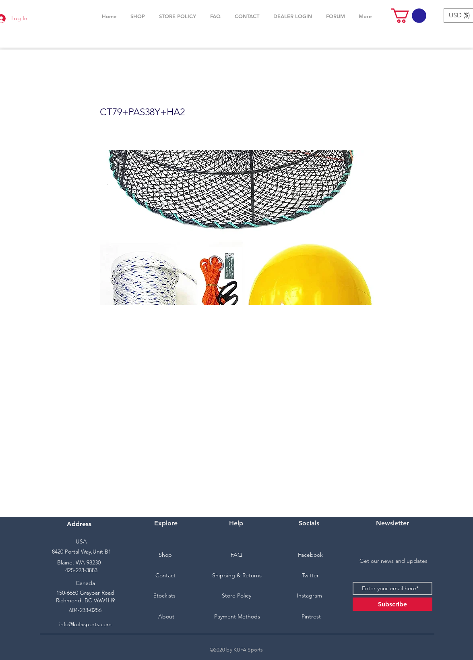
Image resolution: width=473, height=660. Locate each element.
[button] (138, 16)
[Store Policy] (236, 595)
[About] (166, 616)
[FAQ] (236, 555)
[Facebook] (310, 555)
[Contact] (165, 575)
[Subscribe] (392, 604)
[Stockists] (164, 595)
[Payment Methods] (237, 616)
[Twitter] (310, 575)
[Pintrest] (311, 616)
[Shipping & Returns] (237, 575)
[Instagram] (309, 595)
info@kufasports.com (85, 624)
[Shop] (165, 555)
